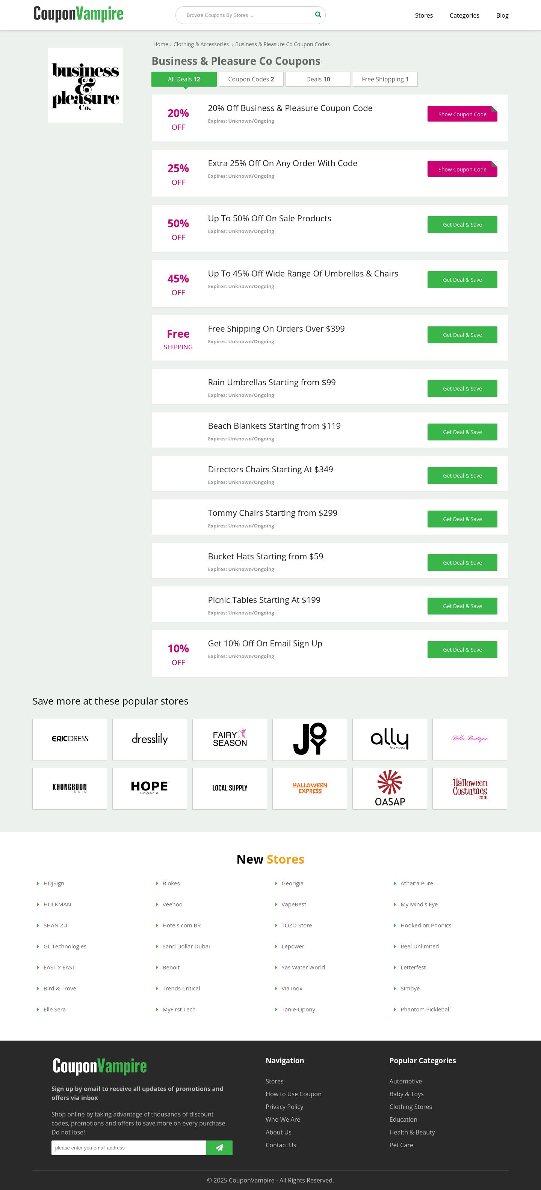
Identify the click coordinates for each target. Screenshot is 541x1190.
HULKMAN (54, 904)
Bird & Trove (56, 988)
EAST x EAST (56, 967)
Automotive (406, 1081)
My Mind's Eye (416, 904)
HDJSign (50, 883)
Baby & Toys (407, 1094)
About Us (279, 1132)
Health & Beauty (412, 1132)
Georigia (289, 883)
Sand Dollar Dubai (183, 946)
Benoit (168, 967)
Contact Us (281, 1145)
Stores (424, 15)
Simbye (407, 988)
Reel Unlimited (416, 946)
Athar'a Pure (413, 883)
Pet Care (401, 1145)
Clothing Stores (411, 1107)
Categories (464, 15)
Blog (502, 15)
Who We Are (283, 1119)
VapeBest (290, 904)
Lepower (290, 946)
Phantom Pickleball (422, 1009)
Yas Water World (300, 967)
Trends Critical (178, 988)
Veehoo (169, 904)
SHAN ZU (52, 925)
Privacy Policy (284, 1107)
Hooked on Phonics (422, 925)
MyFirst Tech (176, 1009)
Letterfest (410, 967)
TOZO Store (293, 925)
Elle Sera (51, 1009)
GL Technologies (61, 946)
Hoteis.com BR (178, 925)
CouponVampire (251, 1180)
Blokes (168, 883)
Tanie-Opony (295, 1009)
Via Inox (288, 988)
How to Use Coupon (294, 1094)
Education (403, 1119)
